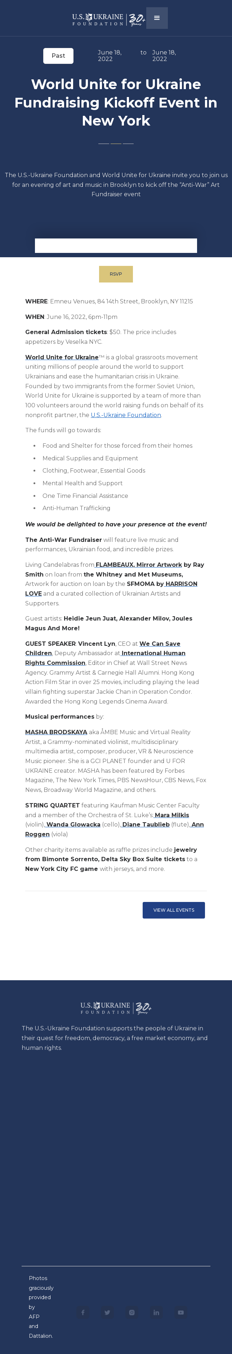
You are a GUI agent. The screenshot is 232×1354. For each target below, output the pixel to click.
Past (58, 55)
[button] (157, 18)
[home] (103, 17)
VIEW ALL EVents (173, 910)
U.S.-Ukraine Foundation (126, 415)
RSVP (116, 274)
